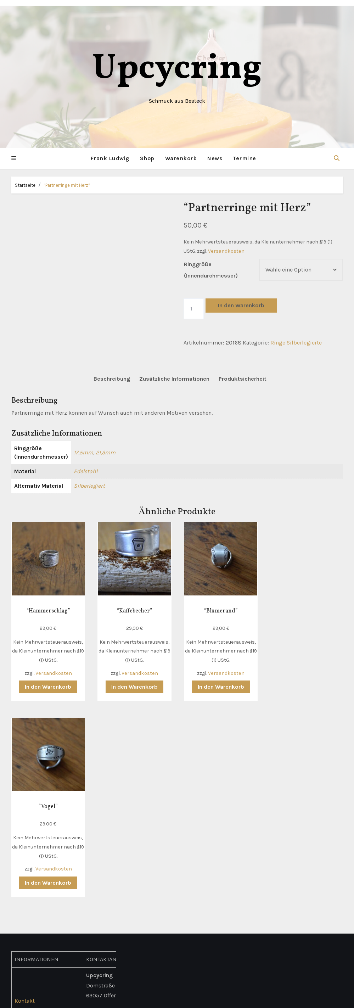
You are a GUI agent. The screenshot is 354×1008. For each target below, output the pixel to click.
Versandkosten (226, 251)
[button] (13, 158)
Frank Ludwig (109, 158)
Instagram (99, 920)
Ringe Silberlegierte (296, 342)
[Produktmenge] (194, 308)
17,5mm (83, 452)
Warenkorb (181, 158)
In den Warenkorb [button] (47, 686)
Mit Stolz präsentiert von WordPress (133, 997)
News (215, 158)
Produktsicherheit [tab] (242, 378)
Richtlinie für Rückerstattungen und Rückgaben (44, 884)
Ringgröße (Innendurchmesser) (211, 270)
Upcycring (177, 69)
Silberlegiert (89, 485)
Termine (244, 158)
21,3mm (106, 452)
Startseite (25, 184)
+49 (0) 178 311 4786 (114, 879)
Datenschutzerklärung (43, 844)
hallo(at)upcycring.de (115, 889)
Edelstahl (85, 471)
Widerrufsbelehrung (41, 864)
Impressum (30, 854)
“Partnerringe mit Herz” (67, 184)
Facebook (98, 909)
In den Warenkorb (241, 305)
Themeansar (252, 997)
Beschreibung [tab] (112, 378)
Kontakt (25, 803)
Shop (147, 158)
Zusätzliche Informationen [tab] (174, 378)
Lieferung (27, 814)
